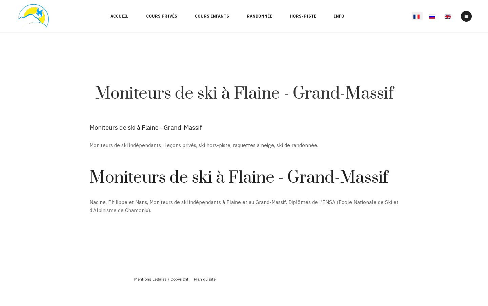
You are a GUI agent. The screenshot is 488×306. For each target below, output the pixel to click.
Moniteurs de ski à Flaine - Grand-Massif (244, 93)
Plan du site (205, 279)
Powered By (244, 290)
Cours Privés (161, 16)
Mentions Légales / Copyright (161, 279)
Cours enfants (212, 16)
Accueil (119, 16)
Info (339, 16)
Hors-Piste (303, 16)
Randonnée (259, 16)
